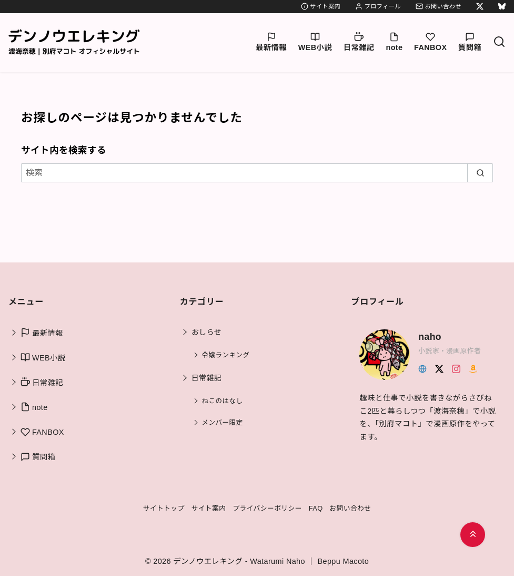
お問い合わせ (438, 6)
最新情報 (271, 42)
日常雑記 (359, 42)
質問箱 (469, 42)
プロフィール (378, 6)
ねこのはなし (222, 401)
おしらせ (206, 332)
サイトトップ (163, 508)
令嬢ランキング (226, 355)
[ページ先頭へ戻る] (472, 534)
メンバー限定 (222, 422)
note (394, 42)
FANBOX (430, 42)
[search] (480, 172)
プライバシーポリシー (267, 508)
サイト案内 (320, 6)
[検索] (499, 42)
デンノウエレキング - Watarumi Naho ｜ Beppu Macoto (271, 561)
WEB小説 (315, 42)
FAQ (316, 508)
